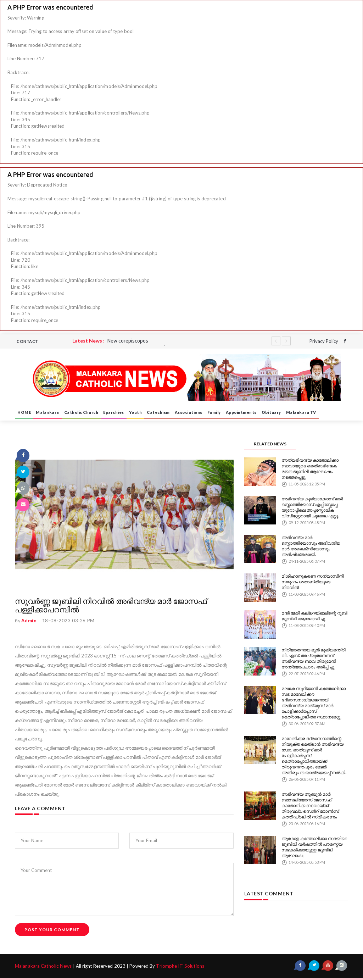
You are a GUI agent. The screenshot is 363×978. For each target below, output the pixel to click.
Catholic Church (81, 412)
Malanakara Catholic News (43, 966)
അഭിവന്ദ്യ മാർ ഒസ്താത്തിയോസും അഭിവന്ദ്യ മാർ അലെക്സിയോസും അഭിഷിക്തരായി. (314, 541)
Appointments (241, 412)
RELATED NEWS (270, 443)
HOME (24, 412)
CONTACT (27, 341)
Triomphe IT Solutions (178, 966)
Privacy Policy (323, 341)
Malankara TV (301, 412)
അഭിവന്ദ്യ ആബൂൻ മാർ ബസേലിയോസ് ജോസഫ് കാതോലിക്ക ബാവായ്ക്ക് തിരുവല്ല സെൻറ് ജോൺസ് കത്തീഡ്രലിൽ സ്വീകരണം (313, 796)
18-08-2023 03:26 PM (70, 620)
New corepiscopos (127, 341)
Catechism (158, 412)
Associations (188, 412)
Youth (135, 412)
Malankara (47, 412)
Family (214, 412)
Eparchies (113, 412)
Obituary (271, 412)
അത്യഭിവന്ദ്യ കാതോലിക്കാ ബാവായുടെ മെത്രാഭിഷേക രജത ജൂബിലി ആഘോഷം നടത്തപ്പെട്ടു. (312, 466)
